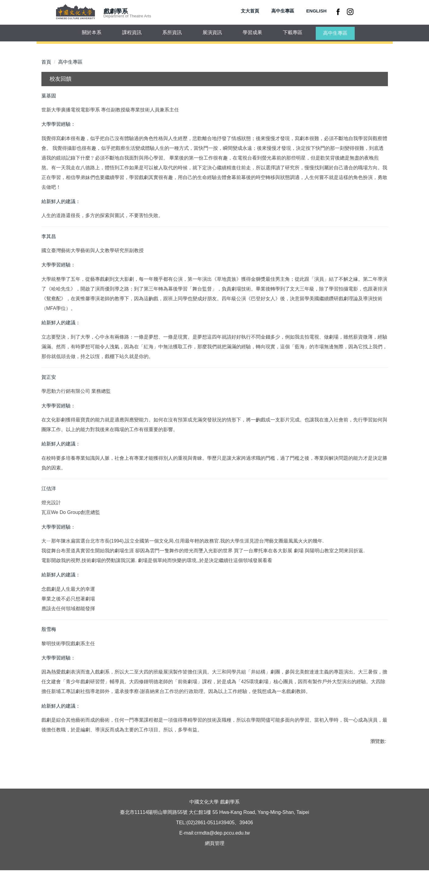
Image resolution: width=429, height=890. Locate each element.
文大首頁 (250, 10)
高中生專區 (282, 10)
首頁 (46, 62)
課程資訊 (132, 32)
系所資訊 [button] (172, 32)
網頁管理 (214, 863)
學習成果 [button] (252, 32)
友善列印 (104, 778)
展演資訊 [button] (212, 32)
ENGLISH (316, 10)
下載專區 (292, 32)
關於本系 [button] (91, 32)
